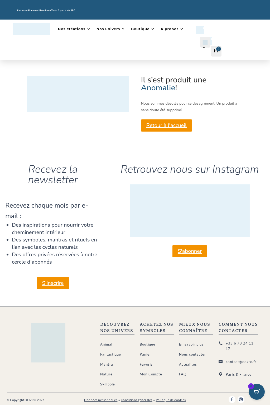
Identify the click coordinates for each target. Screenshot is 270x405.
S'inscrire (53, 283)
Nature (106, 374)
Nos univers (108, 29)
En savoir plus (191, 344)
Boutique (140, 29)
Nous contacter (192, 354)
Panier (145, 354)
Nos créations (71, 29)
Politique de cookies (171, 400)
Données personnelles (100, 400)
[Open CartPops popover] (257, 392)
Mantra (106, 364)
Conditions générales (136, 400)
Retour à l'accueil (166, 125)
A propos (170, 29)
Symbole (107, 384)
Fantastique (110, 354)
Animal (106, 344)
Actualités (188, 364)
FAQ (182, 374)
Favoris (146, 364)
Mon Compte (151, 374)
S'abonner (190, 251)
